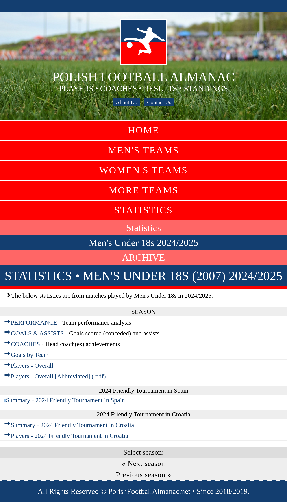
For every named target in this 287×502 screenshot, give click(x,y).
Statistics (143, 210)
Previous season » (143, 475)
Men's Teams (143, 150)
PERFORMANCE (34, 322)
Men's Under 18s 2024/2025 (143, 242)
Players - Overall (32, 365)
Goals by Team (30, 354)
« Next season (143, 463)
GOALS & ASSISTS (37, 333)
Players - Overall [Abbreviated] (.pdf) (58, 376)
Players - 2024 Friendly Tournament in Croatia (69, 435)
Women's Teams (143, 170)
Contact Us (159, 102)
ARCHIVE (143, 257)
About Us (126, 102)
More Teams (143, 190)
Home (143, 130)
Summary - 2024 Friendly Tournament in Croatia (72, 424)
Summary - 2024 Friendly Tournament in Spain (65, 400)
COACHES (25, 343)
